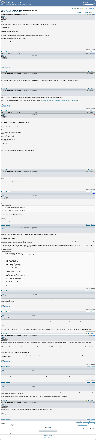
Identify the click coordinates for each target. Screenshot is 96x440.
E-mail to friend (3, 12)
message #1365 (26, 73)
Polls (12, 11)
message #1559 (34, 292)
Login (89, 8)
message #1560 (26, 292)
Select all (5, 205)
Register (84, 8)
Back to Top (48, 427)
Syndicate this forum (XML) (87, 428)
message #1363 (25, 14)
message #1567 (26, 402)
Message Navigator (17, 11)
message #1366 (26, 90)
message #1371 (26, 112)
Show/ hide (9, 205)
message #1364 (26, 53)
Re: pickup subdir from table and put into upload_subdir (13, 53)
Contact (45, 435)
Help (75, 8)
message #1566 (34, 402)
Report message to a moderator (90, 49)
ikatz (3, 228)
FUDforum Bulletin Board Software (51, 438)
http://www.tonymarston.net (6, 105)
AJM (3, 55)
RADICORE (6, 10)
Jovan (3, 16)
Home (93, 8)
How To (11, 10)
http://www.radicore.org (5, 67)
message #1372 (26, 171)
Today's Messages (6, 11)
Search (71, 8)
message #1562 (26, 335)
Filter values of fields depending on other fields (86, 423)
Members (79, 8)
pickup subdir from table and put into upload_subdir (12, 14)
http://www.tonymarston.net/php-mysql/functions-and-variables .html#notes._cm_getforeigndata (60, 100)
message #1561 (26, 313)
